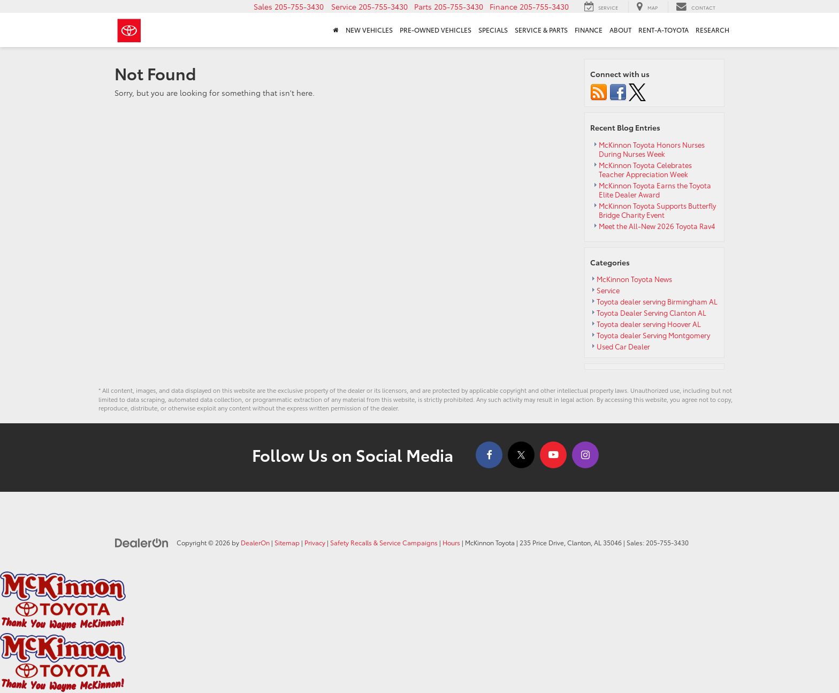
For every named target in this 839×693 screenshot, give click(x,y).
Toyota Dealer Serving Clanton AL (651, 312)
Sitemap (287, 542)
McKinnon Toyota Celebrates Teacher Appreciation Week (645, 169)
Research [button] (712, 30)
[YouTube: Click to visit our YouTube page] (553, 455)
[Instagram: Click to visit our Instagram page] (585, 455)
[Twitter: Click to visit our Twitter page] (521, 455)
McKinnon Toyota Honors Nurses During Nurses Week (652, 149)
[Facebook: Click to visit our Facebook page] (489, 455)
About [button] (620, 30)
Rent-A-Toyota (663, 30)
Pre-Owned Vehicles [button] (435, 30)
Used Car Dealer (623, 346)
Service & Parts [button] (541, 30)
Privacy (314, 542)
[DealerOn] (142, 542)
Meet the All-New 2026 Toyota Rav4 (657, 226)
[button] (289, 6)
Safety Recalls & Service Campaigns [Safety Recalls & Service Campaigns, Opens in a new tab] (384, 542)
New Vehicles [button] (369, 30)
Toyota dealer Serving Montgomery (653, 335)
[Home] (335, 30)
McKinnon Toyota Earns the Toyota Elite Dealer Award (655, 189)
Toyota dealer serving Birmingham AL (657, 301)
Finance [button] (588, 30)
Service (608, 290)
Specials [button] (493, 30)
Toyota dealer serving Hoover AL (649, 324)
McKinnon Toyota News (634, 279)
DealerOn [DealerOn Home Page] (255, 542)
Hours (451, 542)
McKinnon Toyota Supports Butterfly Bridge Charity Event (657, 210)
